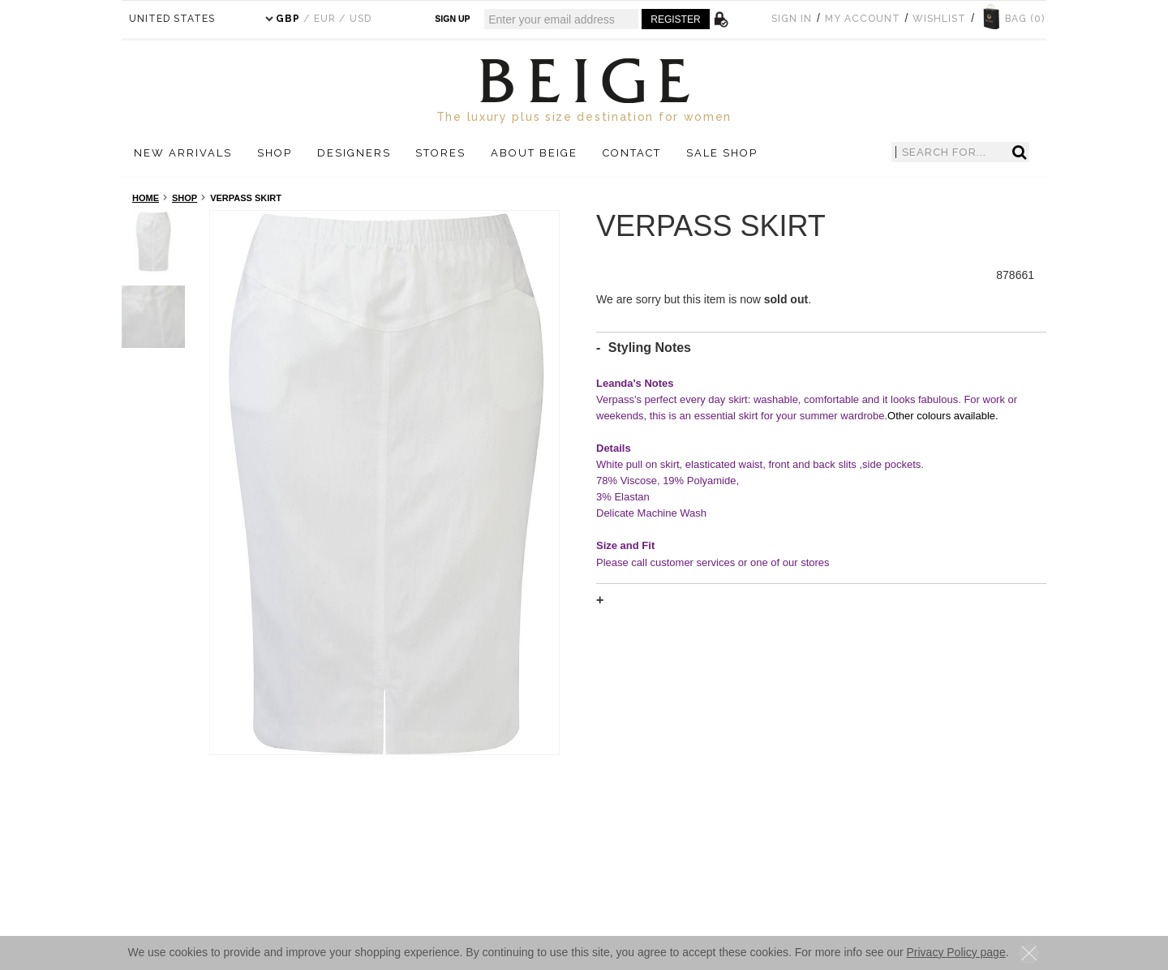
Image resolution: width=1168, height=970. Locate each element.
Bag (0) (1025, 18)
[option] (385, 482)
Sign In (791, 18)
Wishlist (939, 18)
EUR (325, 18)
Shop (184, 198)
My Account (862, 18)
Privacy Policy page (956, 952)
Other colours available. (942, 416)
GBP (288, 18)
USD (360, 18)
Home (145, 198)
